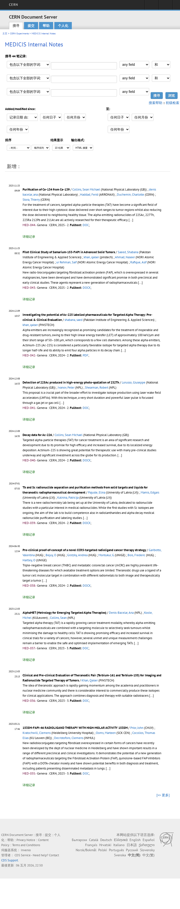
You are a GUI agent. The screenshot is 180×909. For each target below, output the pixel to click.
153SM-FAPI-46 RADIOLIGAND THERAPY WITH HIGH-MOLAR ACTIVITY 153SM (75, 728)
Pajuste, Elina (96, 492)
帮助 (46, 25)
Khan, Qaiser (90, 680)
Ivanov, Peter (66, 387)
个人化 (63, 25)
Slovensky (147, 850)
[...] (131, 220)
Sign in (152, 6)
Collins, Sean (58, 618)
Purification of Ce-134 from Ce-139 (46, 189)
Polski (102, 850)
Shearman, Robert (96, 387)
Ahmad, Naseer (125, 257)
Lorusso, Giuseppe (133, 382)
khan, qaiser (91, 257)
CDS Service (23, 855)
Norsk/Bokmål (86, 850)
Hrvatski (105, 845)
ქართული (147, 845)
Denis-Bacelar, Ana (121, 613)
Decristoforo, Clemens (68, 738)
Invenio (26, 850)
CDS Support (9, 860)
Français (91, 845)
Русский (132, 850)
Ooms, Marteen (106, 733)
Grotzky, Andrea (77, 555)
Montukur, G (106, 555)
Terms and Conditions (26, 845)
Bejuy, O (51, 555)
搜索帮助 (155, 103)
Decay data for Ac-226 (37, 435)
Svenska (120, 855)
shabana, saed (73, 320)
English (135, 840)
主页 (4, 33)
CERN (13, 4)
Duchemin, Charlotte (130, 194)
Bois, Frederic (136, 555)
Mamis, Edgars (150, 492)
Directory (166, 6)
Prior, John (136, 728)
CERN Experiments (19, 33)
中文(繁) (148, 855)
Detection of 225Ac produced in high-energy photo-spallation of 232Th (71, 382)
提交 (31, 25)
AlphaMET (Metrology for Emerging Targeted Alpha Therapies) (64, 613)
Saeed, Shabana (128, 252)
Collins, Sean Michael (86, 189)
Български (79, 840)
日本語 (132, 845)
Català (93, 840)
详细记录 (29, 237)
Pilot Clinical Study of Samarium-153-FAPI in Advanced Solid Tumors (69, 252)
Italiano (119, 845)
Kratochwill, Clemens (37, 733)
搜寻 (16, 25)
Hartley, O (29, 560)
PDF (85, 355)
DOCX (86, 288)
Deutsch (106, 840)
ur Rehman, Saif (66, 262)
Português (116, 850)
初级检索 (172, 103)
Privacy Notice (25, 840)
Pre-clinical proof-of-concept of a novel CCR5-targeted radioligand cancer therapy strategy (84, 550)
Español (149, 840)
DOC (86, 225)
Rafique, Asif (138, 262)
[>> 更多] (163, 795)
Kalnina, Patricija (68, 497)
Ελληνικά (121, 840)
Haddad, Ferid (89, 194)
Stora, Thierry (31, 200)
